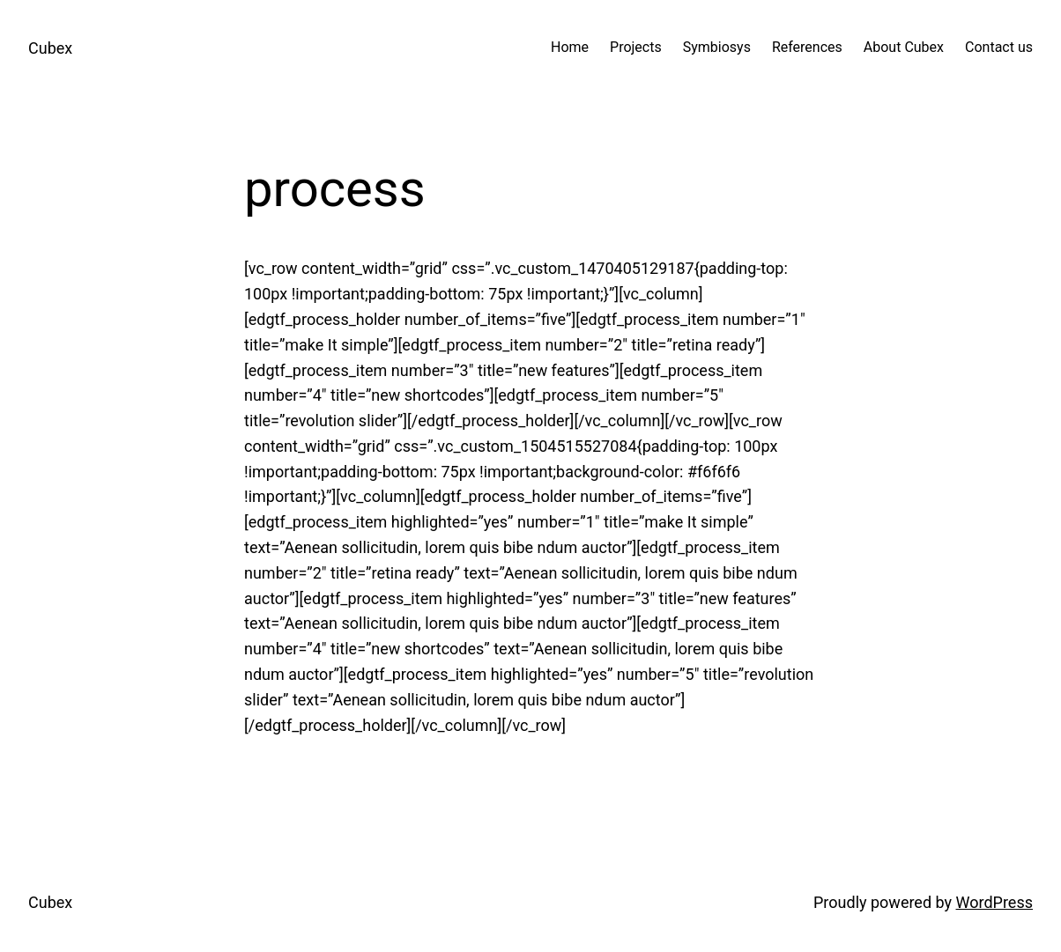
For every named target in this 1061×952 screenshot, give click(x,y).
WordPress (994, 902)
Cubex (50, 48)
